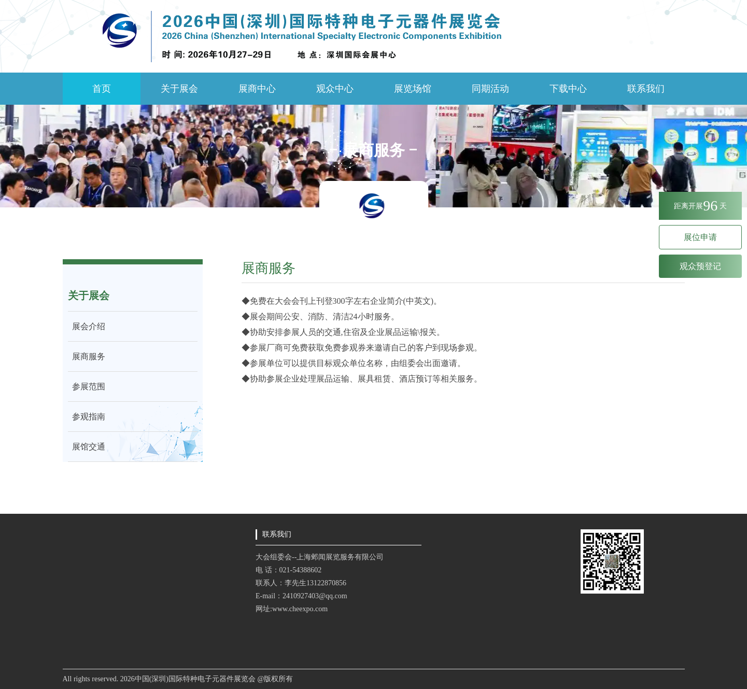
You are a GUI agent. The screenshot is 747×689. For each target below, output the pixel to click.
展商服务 (86, 356)
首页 (101, 88)
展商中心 (257, 88)
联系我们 (646, 88)
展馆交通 (86, 446)
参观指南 (86, 416)
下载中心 (568, 88)
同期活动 (490, 88)
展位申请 (700, 237)
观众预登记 (700, 266)
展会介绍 (86, 326)
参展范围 (86, 386)
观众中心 (335, 88)
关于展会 (179, 88)
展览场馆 (412, 88)
